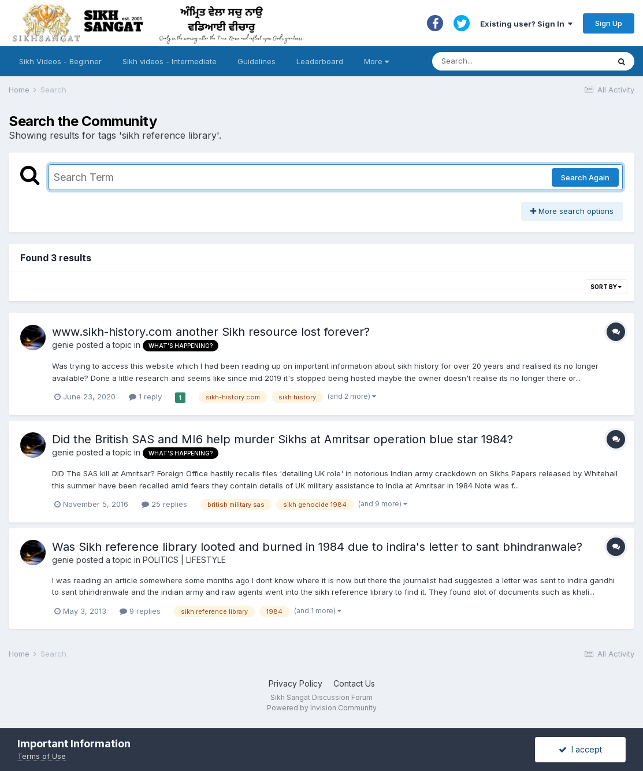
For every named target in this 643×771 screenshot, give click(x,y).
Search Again (585, 177)
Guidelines (256, 61)
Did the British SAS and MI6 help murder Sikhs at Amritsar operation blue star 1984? (282, 439)
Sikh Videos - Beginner (60, 61)
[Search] (509, 61)
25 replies (164, 504)
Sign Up (608, 23)
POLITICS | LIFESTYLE (184, 560)
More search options (572, 211)
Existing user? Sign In (526, 23)
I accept (580, 749)
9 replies (140, 611)
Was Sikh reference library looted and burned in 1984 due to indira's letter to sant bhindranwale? (317, 547)
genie (63, 345)
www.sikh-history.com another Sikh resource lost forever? (211, 332)
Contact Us (354, 683)
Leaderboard (319, 61)
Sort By (606, 286)
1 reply (145, 396)
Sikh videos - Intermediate (169, 61)
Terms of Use (41, 756)
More (376, 61)
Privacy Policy (295, 683)
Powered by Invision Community (322, 707)
